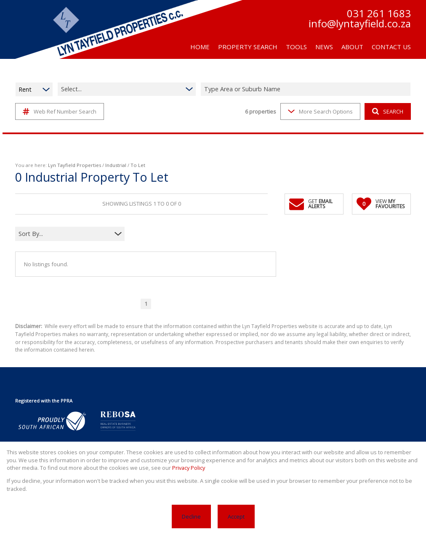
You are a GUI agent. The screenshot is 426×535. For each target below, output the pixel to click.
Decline (191, 516)
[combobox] (306, 89)
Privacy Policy (188, 467)
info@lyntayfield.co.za (360, 24)
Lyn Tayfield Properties (74, 165)
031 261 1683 (379, 13)
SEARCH (387, 111)
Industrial (115, 165)
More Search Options (320, 111)
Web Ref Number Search (59, 111)
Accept (236, 516)
